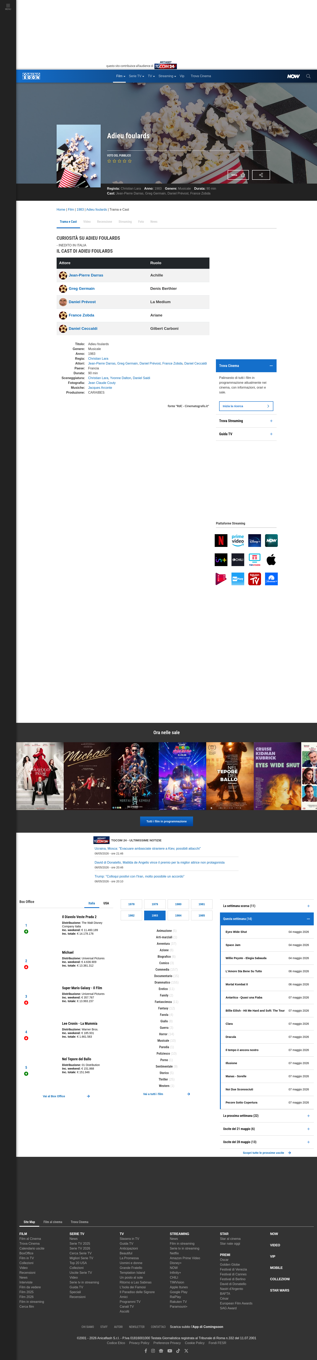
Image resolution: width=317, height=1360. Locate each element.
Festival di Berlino (232, 1279)
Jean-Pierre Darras (129, 193)
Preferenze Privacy (167, 1343)
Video (23, 1268)
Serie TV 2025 (80, 1243)
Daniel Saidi (141, 378)
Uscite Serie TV (81, 1272)
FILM (23, 1234)
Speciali (75, 1292)
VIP (272, 1256)
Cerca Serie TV (81, 1253)
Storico (164, 1073)
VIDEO (275, 1245)
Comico (164, 963)
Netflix (174, 1253)
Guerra (164, 1028)
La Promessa (129, 1258)
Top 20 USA (78, 1263)
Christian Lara (131, 188)
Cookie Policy (195, 1343)
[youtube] (170, 1351)
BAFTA (225, 1293)
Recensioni (27, 1272)
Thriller (163, 1079)
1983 (158, 188)
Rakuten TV (178, 1301)
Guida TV (76, 1287)
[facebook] (146, 1351)
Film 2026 (26, 1297)
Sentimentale (164, 1066)
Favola (164, 1015)
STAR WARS (279, 1290)
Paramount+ (179, 1306)
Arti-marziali (164, 937)
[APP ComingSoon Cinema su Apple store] (237, 1326)
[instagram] (153, 1351)
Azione (164, 950)
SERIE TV (77, 1234)
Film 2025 (26, 1292)
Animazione (164, 931)
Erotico (163, 989)
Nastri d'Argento (231, 1289)
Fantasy (163, 1008)
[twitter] (186, 1351)
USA (106, 903)
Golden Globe (230, 1264)
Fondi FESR (217, 1343)
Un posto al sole (131, 1277)
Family (164, 995)
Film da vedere (30, 1287)
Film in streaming (31, 1301)
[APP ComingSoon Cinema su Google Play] (265, 1326)
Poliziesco (163, 1053)
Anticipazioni (129, 1248)
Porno (164, 1060)
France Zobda (200, 193)
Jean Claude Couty (102, 383)
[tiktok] (178, 1351)
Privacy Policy (139, 1343)
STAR (224, 1234)
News (23, 1277)
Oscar (224, 1259)
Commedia (162, 969)
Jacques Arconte (100, 387)
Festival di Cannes (233, 1274)
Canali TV (127, 1306)
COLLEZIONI (280, 1279)
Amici (124, 1297)
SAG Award (228, 1308)
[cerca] (308, 76)
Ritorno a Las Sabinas (135, 1282)
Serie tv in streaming (84, 1282)
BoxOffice (26, 1253)
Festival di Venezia (233, 1269)
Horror (163, 1034)
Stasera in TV (129, 1238)
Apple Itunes (179, 1287)
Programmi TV (130, 1301)
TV (122, 1234)
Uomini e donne (131, 1263)
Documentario (163, 976)
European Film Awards (236, 1303)
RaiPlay (175, 1297)
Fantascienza (163, 1002)
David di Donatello (233, 1284)
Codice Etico (116, 1343)
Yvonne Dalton (120, 378)
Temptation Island (132, 1272)
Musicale (184, 188)
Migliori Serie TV (81, 1258)
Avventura (163, 944)
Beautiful (126, 1253)
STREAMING (179, 1234)
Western (164, 1086)
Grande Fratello (131, 1268)
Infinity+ (175, 1272)
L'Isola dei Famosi (133, 1287)
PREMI (225, 1255)
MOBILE (276, 1268)
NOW (174, 1268)
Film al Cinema (30, 1238)
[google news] (161, 1351)
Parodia (164, 1047)
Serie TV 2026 (80, 1248)
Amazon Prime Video (185, 1258)
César (224, 1298)
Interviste (26, 1282)
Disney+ (176, 1263)
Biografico (164, 957)
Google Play (178, 1292)
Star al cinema (230, 1238)
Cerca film (26, 1306)
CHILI (174, 1277)
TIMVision (177, 1282)
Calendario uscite (31, 1248)
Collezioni (26, 1263)
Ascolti (124, 1311)
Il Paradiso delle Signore (137, 1292)
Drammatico (162, 982)
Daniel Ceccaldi (83, 328)
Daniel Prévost (177, 193)
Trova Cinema (29, 1243)
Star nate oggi (230, 1243)
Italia (92, 903)
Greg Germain (155, 193)
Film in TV (26, 1258)
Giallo (164, 1021)
